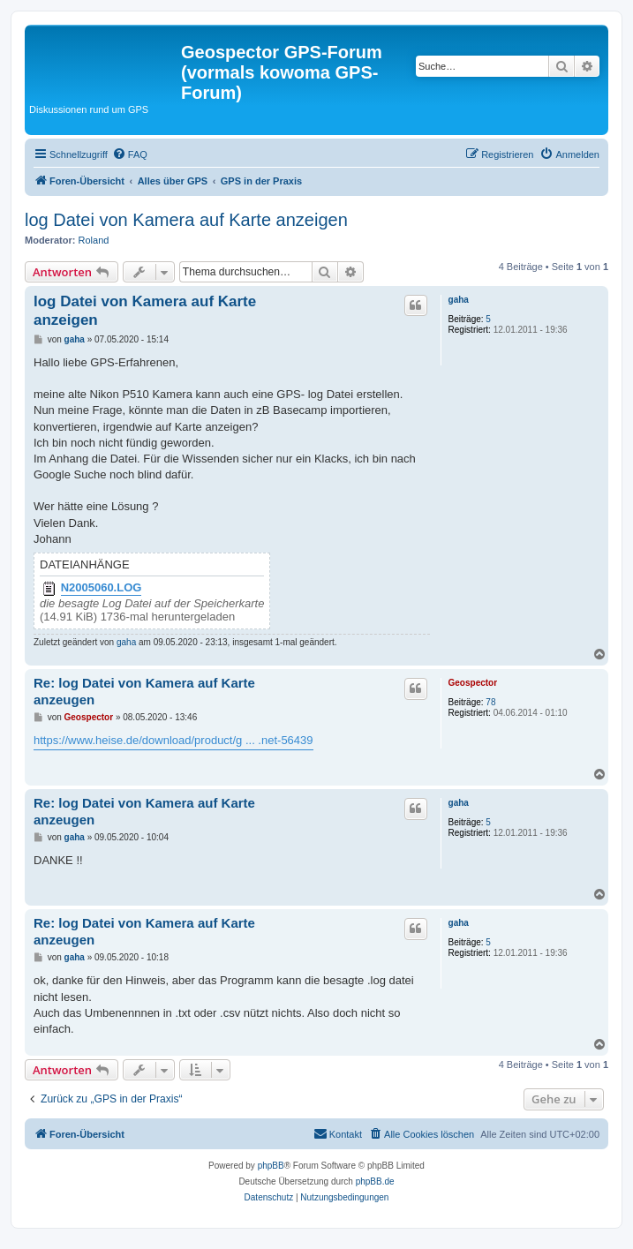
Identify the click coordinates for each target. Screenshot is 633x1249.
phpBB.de (375, 1181)
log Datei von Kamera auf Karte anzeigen (186, 219)
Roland (94, 240)
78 (490, 702)
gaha (458, 300)
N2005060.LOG (101, 588)
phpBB (271, 1165)
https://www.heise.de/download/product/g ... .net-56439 (173, 740)
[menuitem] (129, 154)
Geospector (473, 683)
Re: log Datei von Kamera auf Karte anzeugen (144, 691)
